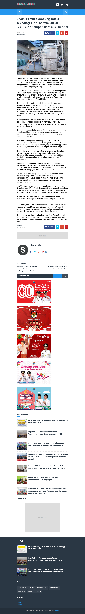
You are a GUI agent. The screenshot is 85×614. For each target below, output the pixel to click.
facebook (58, 276)
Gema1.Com (36, 245)
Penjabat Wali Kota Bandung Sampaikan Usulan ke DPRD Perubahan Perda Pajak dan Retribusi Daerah (48, 456)
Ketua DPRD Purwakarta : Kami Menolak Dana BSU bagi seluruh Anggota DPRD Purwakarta (47, 467)
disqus (65, 276)
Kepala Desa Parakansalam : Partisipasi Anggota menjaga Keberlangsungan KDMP (46, 432)
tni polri (38, 591)
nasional (32, 588)
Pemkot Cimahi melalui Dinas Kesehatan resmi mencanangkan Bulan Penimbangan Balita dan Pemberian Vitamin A (47, 490)
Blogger (56, 611)
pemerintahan (21, 228)
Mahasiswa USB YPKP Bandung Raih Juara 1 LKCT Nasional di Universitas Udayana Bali (46, 444)
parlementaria (42, 588)
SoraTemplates (38, 611)
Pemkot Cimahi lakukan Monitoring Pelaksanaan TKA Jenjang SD (43, 478)
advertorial (22, 588)
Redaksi (19, 604)
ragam (30, 591)
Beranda (19, 602)
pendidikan (21, 591)
